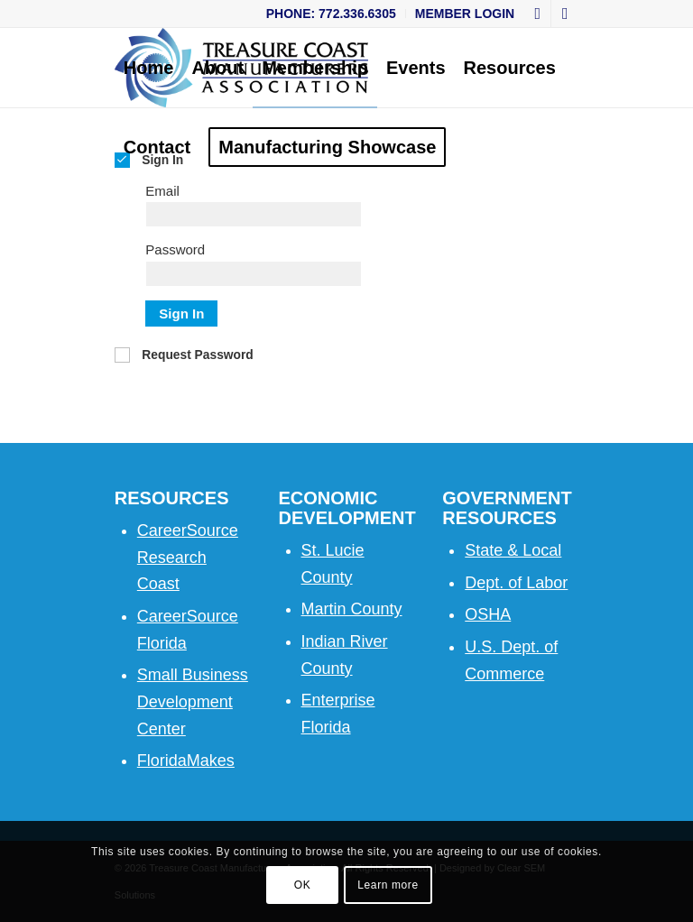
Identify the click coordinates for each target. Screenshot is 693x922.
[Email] (253, 214)
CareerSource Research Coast (187, 557)
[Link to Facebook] (537, 13)
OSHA (488, 614)
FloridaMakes (186, 760)
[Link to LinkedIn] (564, 13)
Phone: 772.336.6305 (331, 13)
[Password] (253, 274)
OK (302, 885)
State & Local (513, 550)
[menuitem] (331, 13)
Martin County (351, 609)
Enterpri (329, 700)
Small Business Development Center (192, 701)
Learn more (387, 885)
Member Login (464, 13)
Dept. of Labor (516, 583)
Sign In (181, 313)
